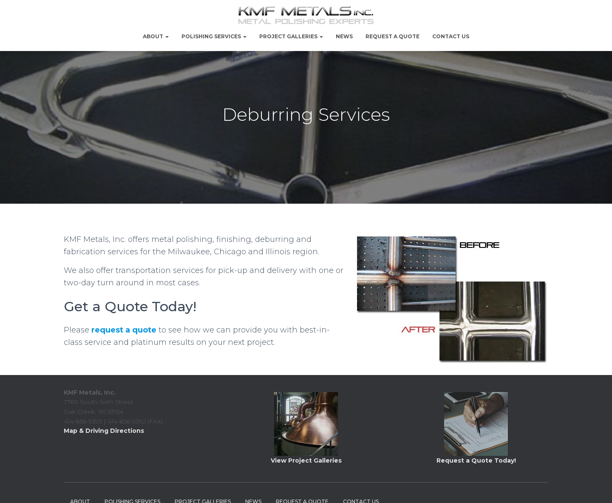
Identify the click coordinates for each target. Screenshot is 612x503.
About (156, 36)
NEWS (344, 36)
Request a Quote (392, 36)
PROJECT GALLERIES (291, 36)
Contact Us (450, 36)
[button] (166, 36)
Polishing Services (213, 36)
